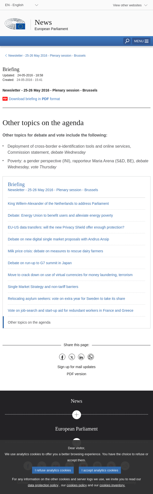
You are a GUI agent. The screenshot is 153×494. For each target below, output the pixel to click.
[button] (141, 41)
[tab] (76, 401)
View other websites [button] (127, 5)
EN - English (14, 5)
